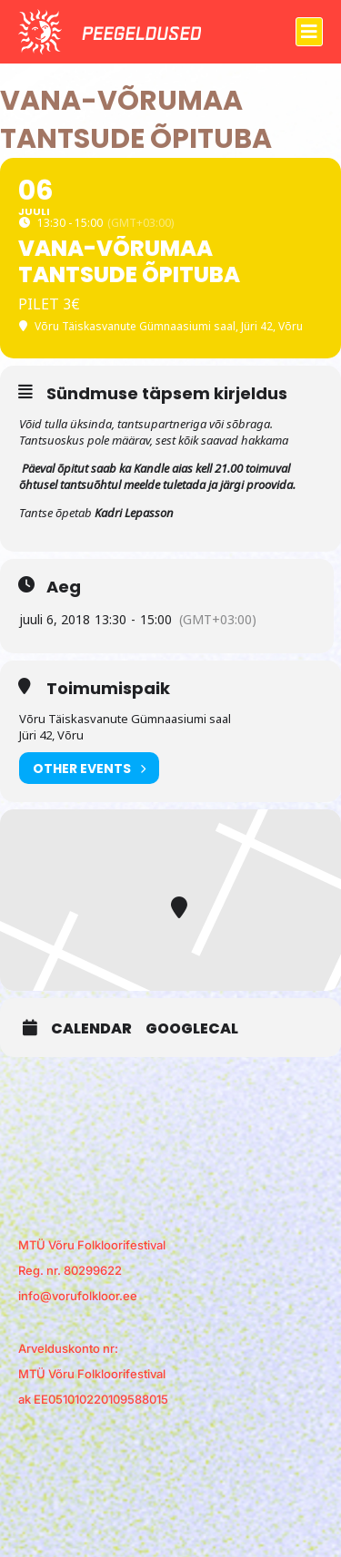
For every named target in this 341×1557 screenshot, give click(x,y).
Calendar (91, 1029)
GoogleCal (191, 1029)
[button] (309, 31)
